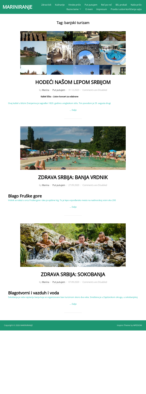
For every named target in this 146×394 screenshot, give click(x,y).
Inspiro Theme (123, 326)
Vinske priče (89, 5)
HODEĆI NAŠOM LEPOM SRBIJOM (73, 83)
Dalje (74, 111)
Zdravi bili (61, 5)
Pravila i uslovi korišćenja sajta (126, 9)
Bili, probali (136, 5)
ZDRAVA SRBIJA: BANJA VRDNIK (73, 178)
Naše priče (57, 9)
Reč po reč (121, 5)
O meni (89, 9)
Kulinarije (74, 5)
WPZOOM (137, 326)
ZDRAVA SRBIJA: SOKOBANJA (73, 275)
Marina (45, 91)
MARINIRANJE (21, 7)
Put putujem (105, 5)
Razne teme (74, 9)
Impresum (101, 9)
